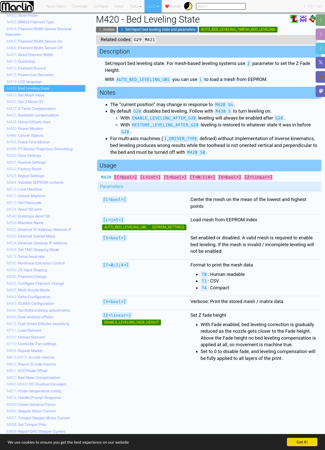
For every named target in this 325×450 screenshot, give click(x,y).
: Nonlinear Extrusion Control (35, 263)
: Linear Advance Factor (31, 404)
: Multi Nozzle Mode (28, 290)
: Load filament (24, 330)
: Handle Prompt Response (34, 397)
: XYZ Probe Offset (27, 371)
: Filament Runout (26, 68)
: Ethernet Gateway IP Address (37, 243)
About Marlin (56, 6)
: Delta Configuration (29, 297)
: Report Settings (25, 176)
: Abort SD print (24, 209)
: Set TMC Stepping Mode (33, 249)
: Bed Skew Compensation (33, 377)
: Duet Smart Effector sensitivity (38, 324)
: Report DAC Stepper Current (36, 431)
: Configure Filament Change (35, 283)
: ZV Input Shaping (27, 270)
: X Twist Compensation (31, 108)
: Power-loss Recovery (30, 75)
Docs (153, 6)
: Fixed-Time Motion (28, 142)
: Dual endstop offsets (30, 317)
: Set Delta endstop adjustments (38, 310)
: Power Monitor (25, 128)
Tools (135, 6)
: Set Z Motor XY (25, 101)
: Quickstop (21, 61)
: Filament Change (27, 276)
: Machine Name (25, 223)
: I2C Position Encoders (36, 384)
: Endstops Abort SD (28, 216)
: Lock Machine (24, 189)
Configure (100, 6)
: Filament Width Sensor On (34, 41)
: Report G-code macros (31, 364)
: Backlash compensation (33, 115)
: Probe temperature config (34, 391)
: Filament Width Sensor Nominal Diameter (38, 32)
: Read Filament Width (30, 55)
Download (79, 6)
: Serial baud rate (25, 256)
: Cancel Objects (25, 135)
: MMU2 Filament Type (30, 22)
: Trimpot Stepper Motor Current (38, 418)
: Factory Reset (24, 169)
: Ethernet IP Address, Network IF (39, 229)
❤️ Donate (173, 6)
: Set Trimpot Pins (26, 424)
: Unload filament (26, 337)
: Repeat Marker (25, 350)
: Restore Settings (26, 162)
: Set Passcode (24, 203)
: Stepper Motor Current (31, 411)
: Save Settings (24, 155)
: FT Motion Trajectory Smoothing (39, 149)
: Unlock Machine (26, 196)
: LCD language (24, 81)
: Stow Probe (22, 15)
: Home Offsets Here (29, 122)
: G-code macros (31, 357)
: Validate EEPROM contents (35, 182)
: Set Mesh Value (25, 95)
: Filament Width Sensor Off (34, 48)
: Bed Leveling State (28, 88)
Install (119, 6)
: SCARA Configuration (30, 303)
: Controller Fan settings (31, 344)
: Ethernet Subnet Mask (31, 236)
